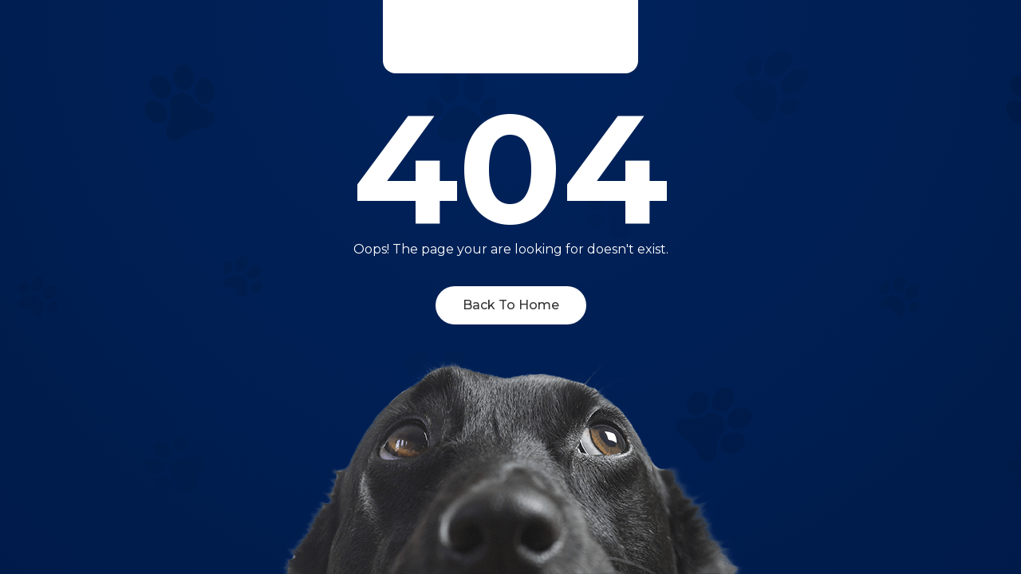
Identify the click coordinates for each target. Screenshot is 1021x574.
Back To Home (511, 305)
